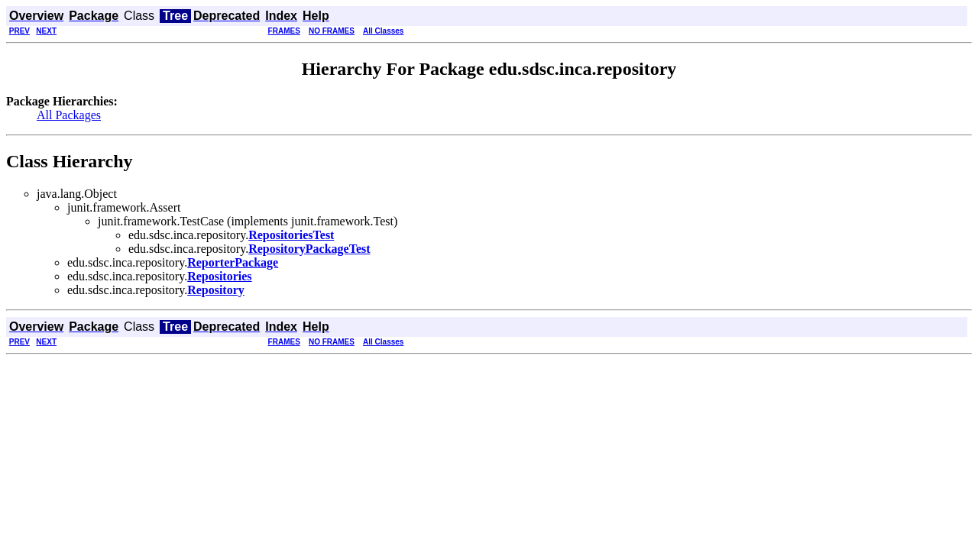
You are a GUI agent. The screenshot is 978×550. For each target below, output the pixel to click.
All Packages (69, 114)
